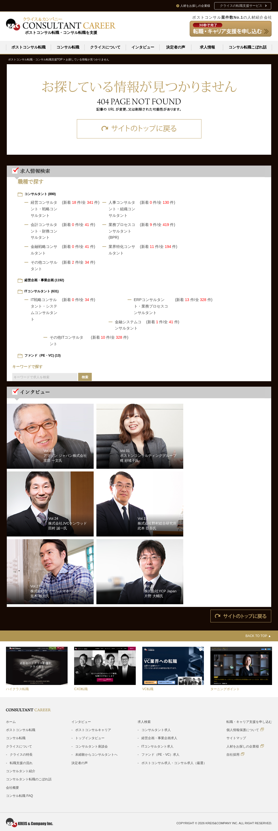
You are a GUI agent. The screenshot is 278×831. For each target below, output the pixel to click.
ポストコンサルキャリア (93, 730)
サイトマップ (236, 738)
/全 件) (90, 202)
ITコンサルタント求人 (157, 746)
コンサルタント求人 (156, 730)
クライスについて (105, 47)
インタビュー (142, 47)
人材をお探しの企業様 (245, 746)
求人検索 (144, 721)
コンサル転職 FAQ (19, 795)
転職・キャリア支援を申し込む (249, 721)
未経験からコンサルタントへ (96, 754)
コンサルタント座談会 (91, 746)
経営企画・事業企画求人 (159, 738)
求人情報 (207, 47)
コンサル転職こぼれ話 (248, 47)
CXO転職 (81, 689)
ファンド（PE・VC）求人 (160, 754)
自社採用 (235, 754)
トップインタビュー (90, 738)
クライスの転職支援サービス (241, 6)
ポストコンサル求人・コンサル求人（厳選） (174, 763)
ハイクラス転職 (17, 689)
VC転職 (147, 689)
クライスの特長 (21, 754)
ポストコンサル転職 (28, 47)
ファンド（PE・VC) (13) (42, 355)
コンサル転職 (67, 47)
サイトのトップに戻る (139, 128)
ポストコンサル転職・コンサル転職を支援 (61, 32)
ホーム (11, 721)
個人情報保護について (245, 729)
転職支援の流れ (21, 763)
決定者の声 (175, 47)
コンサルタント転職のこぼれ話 (29, 779)
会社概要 (12, 787)
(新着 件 (71, 202)
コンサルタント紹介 (20, 771)
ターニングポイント (225, 689)
